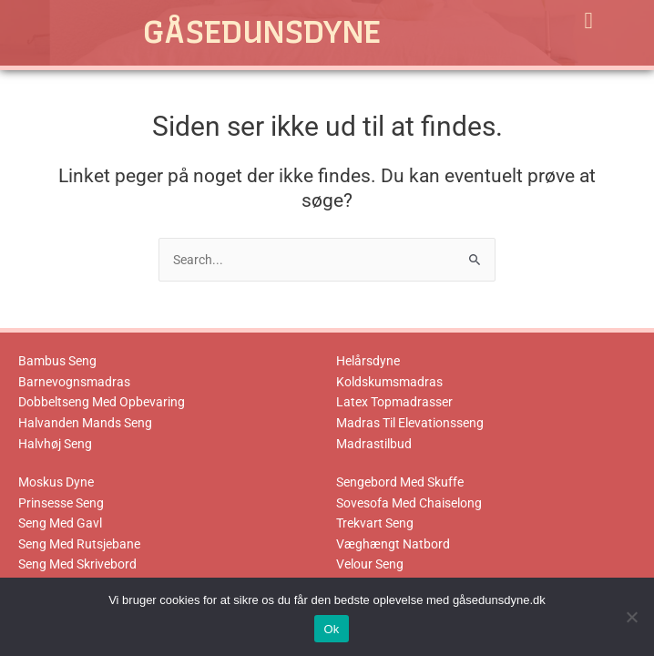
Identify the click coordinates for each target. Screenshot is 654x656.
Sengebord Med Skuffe (400, 482)
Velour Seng (370, 564)
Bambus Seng (57, 361)
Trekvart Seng (375, 523)
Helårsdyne (368, 361)
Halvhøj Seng (55, 443)
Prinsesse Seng (61, 503)
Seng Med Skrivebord (77, 564)
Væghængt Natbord (393, 544)
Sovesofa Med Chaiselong (409, 503)
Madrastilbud (374, 443)
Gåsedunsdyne (262, 32)
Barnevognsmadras (74, 381)
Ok (331, 629)
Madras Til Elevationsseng (410, 422)
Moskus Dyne (56, 482)
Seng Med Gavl (60, 523)
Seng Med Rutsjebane (79, 544)
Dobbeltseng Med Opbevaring (101, 402)
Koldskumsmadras (389, 381)
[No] (631, 617)
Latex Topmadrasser (394, 402)
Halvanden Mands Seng (85, 422)
